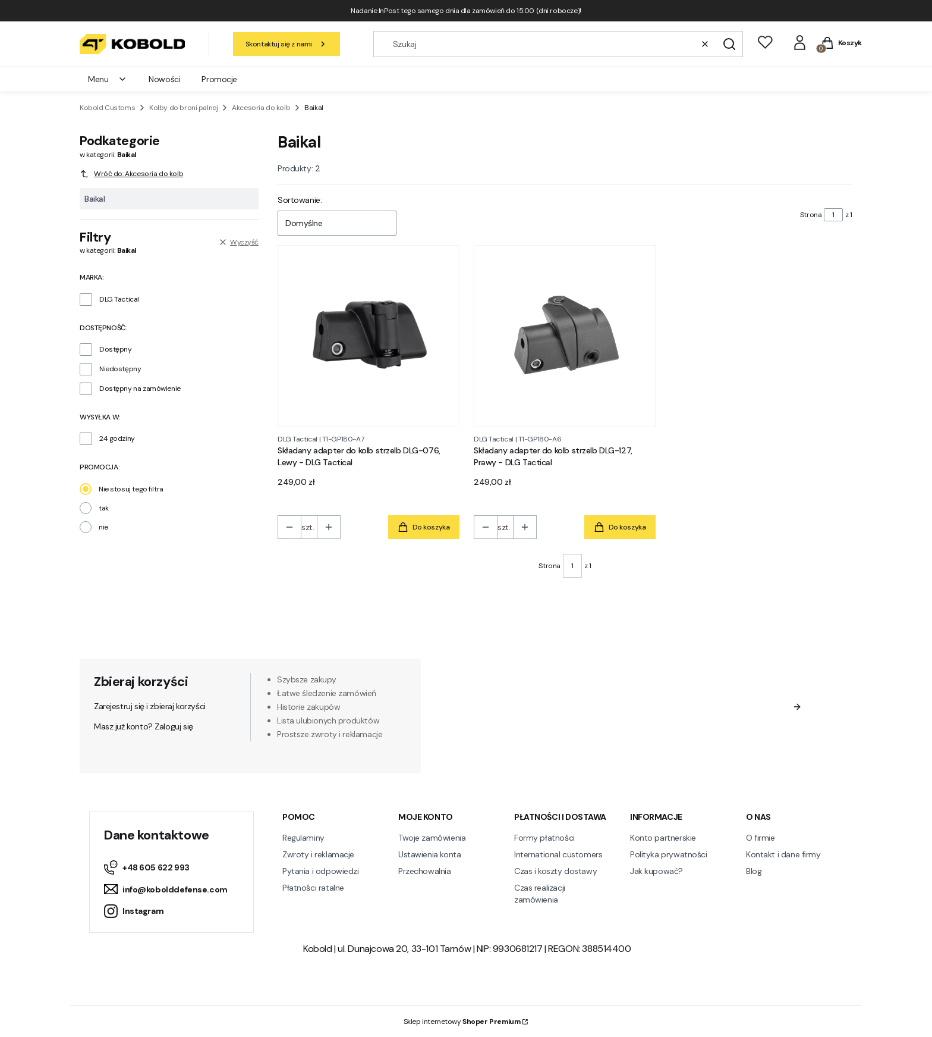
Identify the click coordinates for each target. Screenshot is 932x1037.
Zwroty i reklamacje (318, 854)
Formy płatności (544, 837)
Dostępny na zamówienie (140, 388)
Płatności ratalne (313, 887)
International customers (558, 854)
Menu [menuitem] (107, 79)
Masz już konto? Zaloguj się (143, 726)
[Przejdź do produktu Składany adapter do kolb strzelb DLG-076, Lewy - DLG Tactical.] (368, 336)
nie (103, 527)
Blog (753, 871)
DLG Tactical (119, 299)
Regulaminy (303, 837)
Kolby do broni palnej (183, 107)
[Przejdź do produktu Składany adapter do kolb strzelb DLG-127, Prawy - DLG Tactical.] (565, 336)
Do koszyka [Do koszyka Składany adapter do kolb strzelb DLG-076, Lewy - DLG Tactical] (424, 527)
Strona (810, 215)
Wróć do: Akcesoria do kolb (131, 173)
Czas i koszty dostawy (555, 871)
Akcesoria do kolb (261, 107)
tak (104, 508)
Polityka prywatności (668, 854)
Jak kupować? (656, 871)
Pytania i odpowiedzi (320, 871)
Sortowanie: (300, 200)
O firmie (760, 837)
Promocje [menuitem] (219, 79)
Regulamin (597, 729)
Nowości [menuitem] (164, 79)
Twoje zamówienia (431, 837)
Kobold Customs (107, 107)
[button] (729, 44)
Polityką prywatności (678, 741)
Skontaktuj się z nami (286, 44)
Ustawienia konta (429, 854)
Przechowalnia (424, 871)
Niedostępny (120, 369)
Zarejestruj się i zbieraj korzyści (150, 706)
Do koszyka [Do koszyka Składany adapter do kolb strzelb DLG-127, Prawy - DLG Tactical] (620, 527)
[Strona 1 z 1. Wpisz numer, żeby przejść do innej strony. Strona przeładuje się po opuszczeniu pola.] (833, 214)
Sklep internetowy (462, 1021)
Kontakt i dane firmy (783, 854)
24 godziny (117, 438)
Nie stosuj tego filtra (131, 489)
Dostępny (115, 349)
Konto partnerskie (663, 837)
